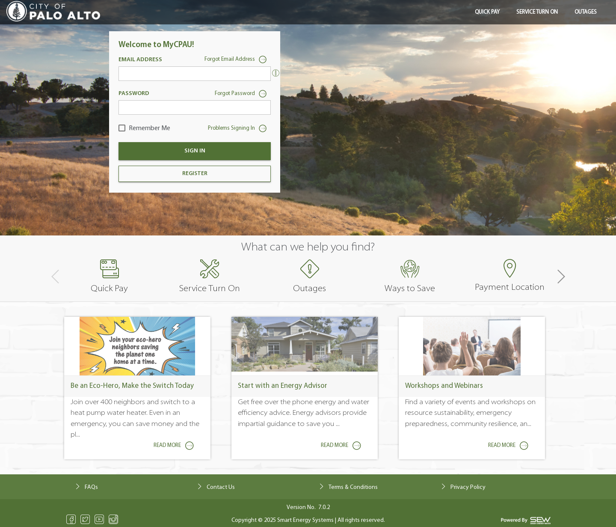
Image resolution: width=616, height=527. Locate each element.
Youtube (99, 519)
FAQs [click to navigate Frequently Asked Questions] (91, 487)
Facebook (71, 519)
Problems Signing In (239, 129)
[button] (560, 276)
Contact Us (221, 487)
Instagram (113, 519)
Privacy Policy (468, 487)
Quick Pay (487, 12)
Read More (176, 445)
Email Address (140, 60)
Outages (586, 12)
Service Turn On (537, 12)
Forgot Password (243, 94)
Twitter (85, 519)
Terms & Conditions (353, 487)
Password (133, 93)
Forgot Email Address (237, 60)
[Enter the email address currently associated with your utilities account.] (275, 73)
